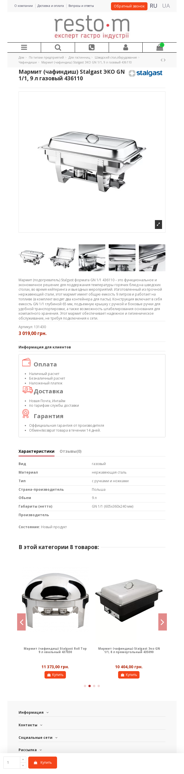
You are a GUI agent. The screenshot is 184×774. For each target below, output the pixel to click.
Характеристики (36, 451)
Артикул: (26, 327)
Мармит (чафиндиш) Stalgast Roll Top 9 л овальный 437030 (55, 650)
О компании (24, 6)
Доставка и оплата (51, 6)
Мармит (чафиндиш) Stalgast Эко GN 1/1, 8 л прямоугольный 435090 (129, 650)
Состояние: (29, 527)
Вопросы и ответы (81, 6)
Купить (42, 762)
